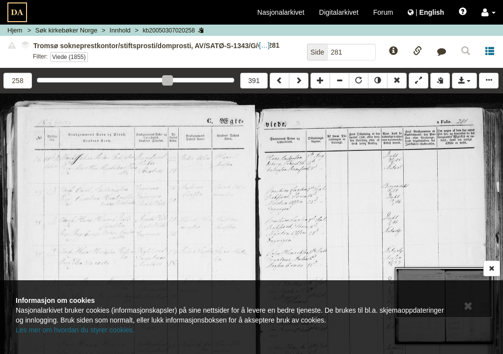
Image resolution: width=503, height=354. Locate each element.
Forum (383, 12)
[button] (488, 12)
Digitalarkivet (339, 12)
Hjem (14, 30)
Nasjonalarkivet (281, 12)
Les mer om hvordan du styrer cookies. (75, 330)
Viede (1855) (69, 57)
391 (253, 81)
